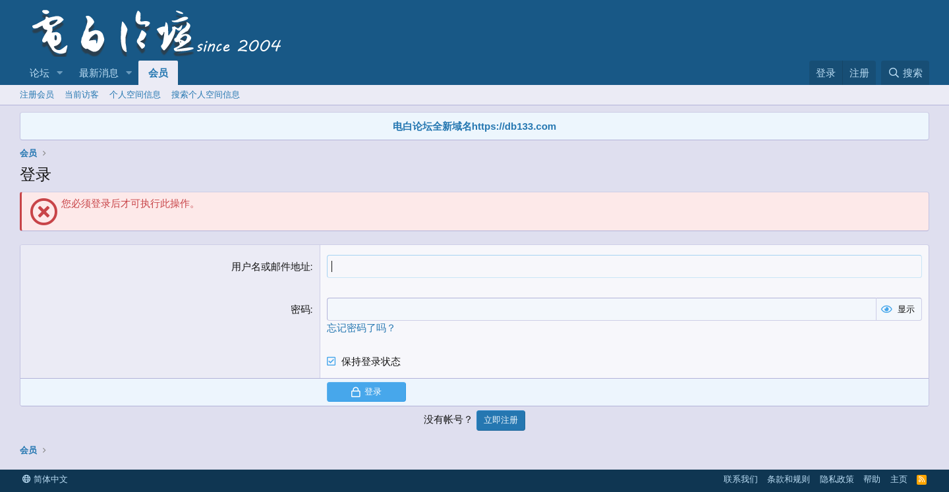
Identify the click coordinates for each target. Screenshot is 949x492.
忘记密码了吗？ (361, 327)
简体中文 (45, 479)
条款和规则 (788, 479)
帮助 (871, 479)
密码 (300, 309)
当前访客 (82, 94)
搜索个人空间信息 (205, 94)
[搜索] (905, 73)
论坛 (39, 72)
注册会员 (37, 94)
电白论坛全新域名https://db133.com (474, 126)
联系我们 (741, 479)
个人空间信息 (135, 94)
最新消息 (99, 72)
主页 (898, 479)
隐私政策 (837, 479)
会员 (158, 72)
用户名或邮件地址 (270, 266)
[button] (60, 73)
